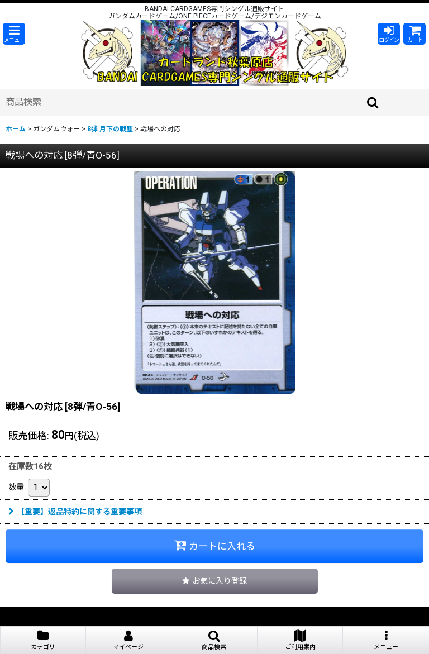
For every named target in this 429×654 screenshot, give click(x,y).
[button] (14, 34)
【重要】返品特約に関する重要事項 (75, 511)
